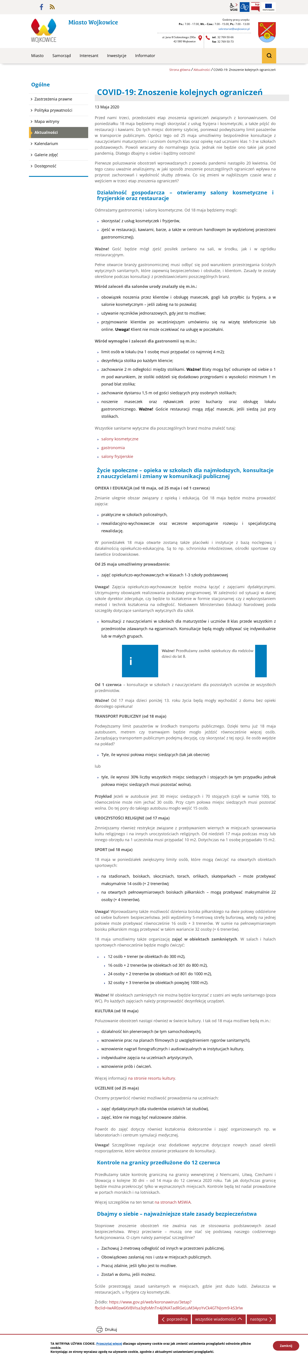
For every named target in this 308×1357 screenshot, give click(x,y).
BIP (255, 7)
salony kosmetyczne (119, 438)
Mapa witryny (46, 121)
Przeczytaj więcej (109, 1343)
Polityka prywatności (53, 110)
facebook (41, 7)
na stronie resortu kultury (151, 1078)
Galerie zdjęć (46, 154)
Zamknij (286, 1346)
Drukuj (111, 1330)
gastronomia (113, 447)
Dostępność (45, 166)
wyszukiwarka (269, 55)
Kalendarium (46, 143)
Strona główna (179, 70)
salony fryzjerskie (117, 456)
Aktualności (201, 70)
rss (52, 7)
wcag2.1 (234, 7)
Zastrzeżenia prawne (53, 99)
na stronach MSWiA (173, 1202)
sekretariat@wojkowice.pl (234, 29)
